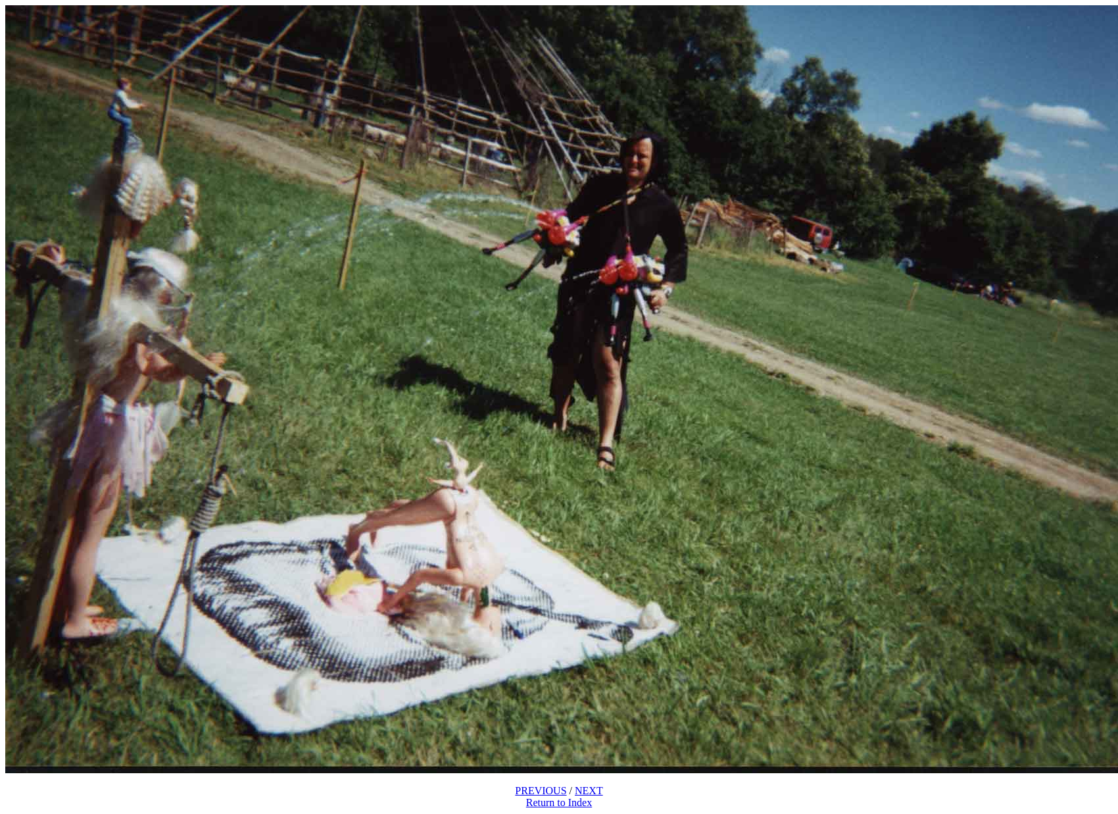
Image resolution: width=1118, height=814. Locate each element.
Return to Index (559, 802)
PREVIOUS (540, 790)
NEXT (589, 790)
